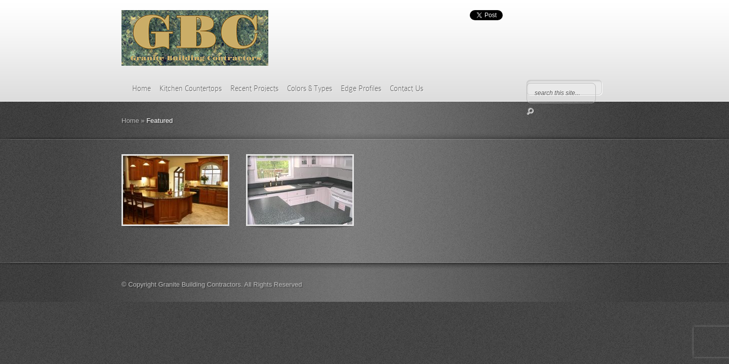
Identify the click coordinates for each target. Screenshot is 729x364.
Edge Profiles (361, 88)
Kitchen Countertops (190, 88)
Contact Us (406, 88)
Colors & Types (309, 88)
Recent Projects (254, 88)
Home (141, 88)
